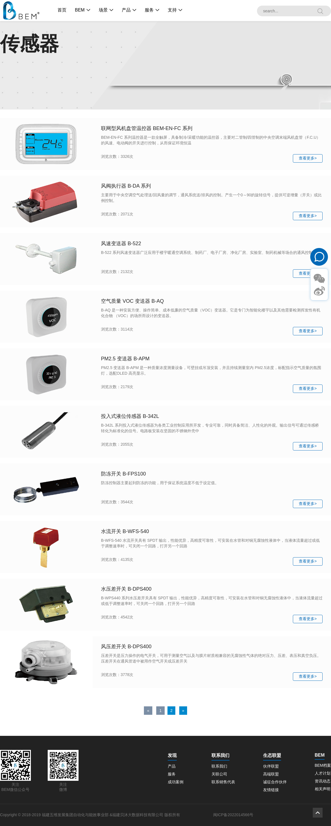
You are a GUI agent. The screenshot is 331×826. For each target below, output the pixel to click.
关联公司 (219, 774)
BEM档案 (323, 765)
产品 (126, 10)
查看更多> (308, 158)
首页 (62, 10)
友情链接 (271, 790)
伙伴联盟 (271, 766)
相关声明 (322, 789)
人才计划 (322, 773)
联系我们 (219, 766)
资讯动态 (322, 781)
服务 (149, 10)
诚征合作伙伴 (275, 782)
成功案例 (175, 782)
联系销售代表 (223, 782)
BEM (80, 10)
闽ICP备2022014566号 (233, 815)
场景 (103, 10)
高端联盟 (271, 774)
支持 (172, 10)
